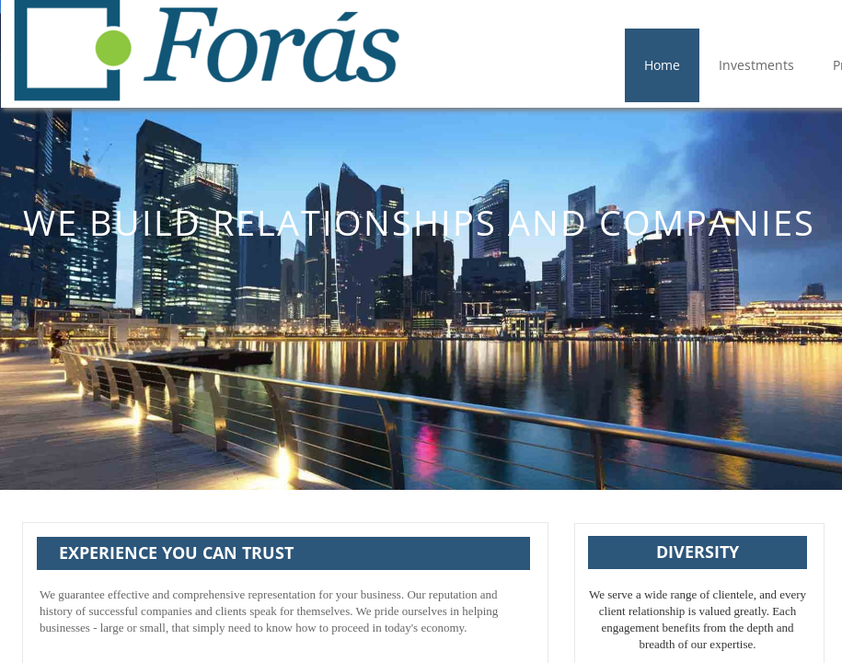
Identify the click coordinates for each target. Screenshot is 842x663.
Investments (756, 65)
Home (662, 65)
